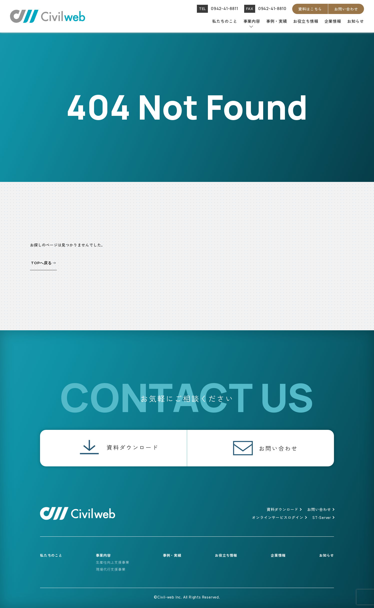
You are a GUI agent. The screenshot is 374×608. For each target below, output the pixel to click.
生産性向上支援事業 (112, 562)
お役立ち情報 (305, 21)
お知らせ (355, 21)
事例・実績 (276, 21)
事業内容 (251, 21)
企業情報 (332, 21)
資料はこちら (310, 9)
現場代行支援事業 (110, 569)
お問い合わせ (346, 9)
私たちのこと (224, 21)
